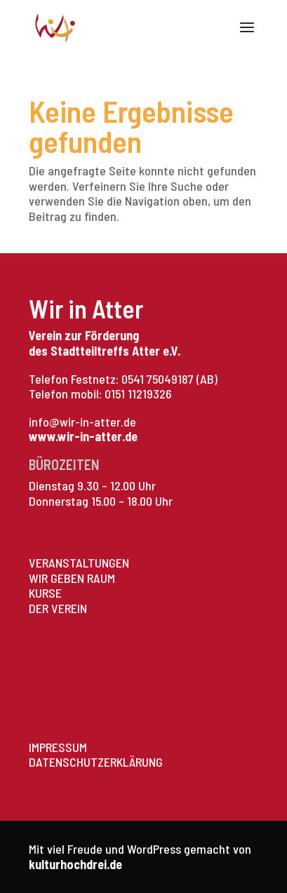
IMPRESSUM (58, 747)
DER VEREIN (58, 608)
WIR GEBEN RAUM (72, 578)
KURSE (45, 592)
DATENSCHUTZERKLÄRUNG (96, 762)
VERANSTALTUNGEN (79, 562)
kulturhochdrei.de (75, 864)
